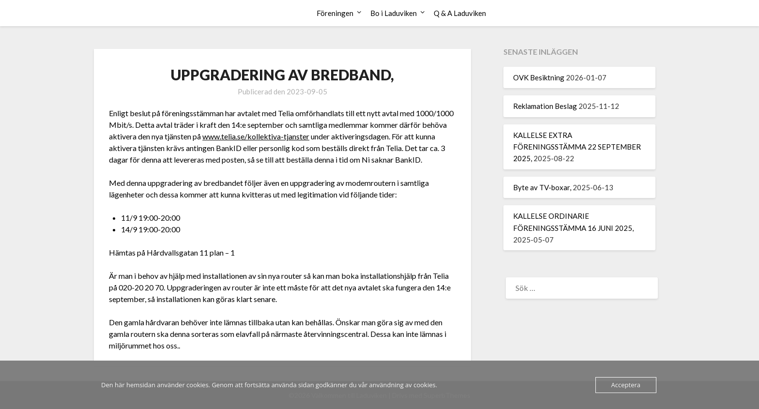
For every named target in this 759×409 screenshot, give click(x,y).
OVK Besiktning (538, 77)
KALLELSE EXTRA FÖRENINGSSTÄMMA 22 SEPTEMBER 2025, (577, 147)
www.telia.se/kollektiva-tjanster (255, 136)
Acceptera (625, 384)
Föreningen (335, 13)
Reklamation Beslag (545, 106)
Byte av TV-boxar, (542, 187)
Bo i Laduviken (393, 13)
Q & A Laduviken (460, 13)
